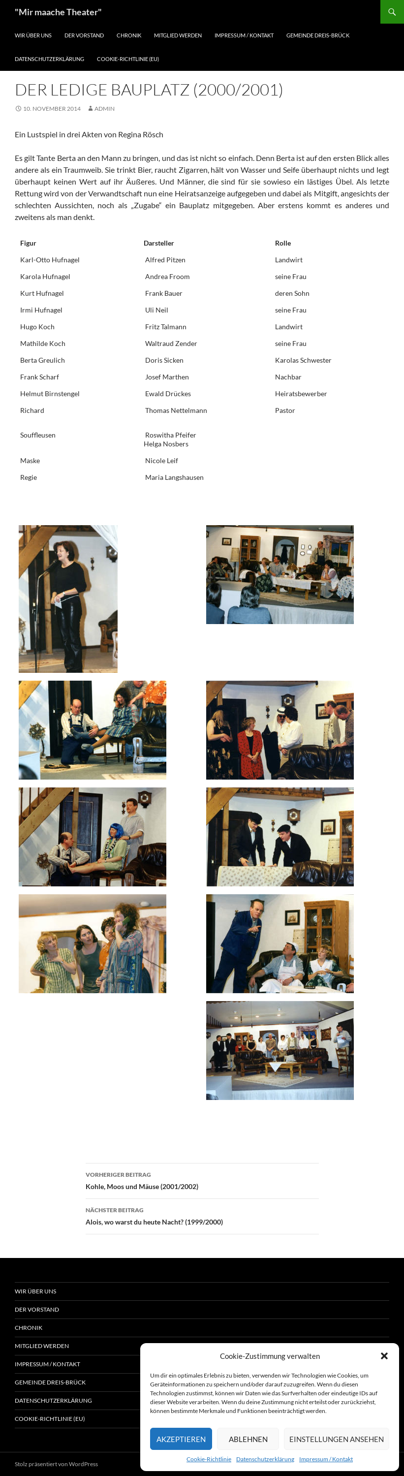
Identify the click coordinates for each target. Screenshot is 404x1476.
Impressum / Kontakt (326, 1459)
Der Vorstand (84, 35)
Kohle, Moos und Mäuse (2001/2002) (202, 1180)
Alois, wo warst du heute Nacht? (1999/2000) (202, 1215)
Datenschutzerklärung (265, 1459)
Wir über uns (33, 35)
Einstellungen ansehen (336, 1439)
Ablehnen (248, 1439)
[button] (384, 1356)
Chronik (129, 35)
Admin (104, 108)
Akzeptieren (181, 1439)
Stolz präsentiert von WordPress (56, 1464)
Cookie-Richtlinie (208, 1459)
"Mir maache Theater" (58, 11)
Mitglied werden (178, 35)
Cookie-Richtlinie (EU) (128, 59)
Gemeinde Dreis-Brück (317, 35)
